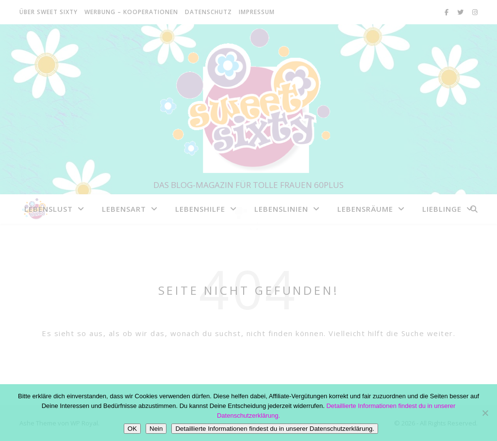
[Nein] (485, 413)
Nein (156, 428)
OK (132, 428)
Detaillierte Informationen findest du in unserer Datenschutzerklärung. (274, 428)
